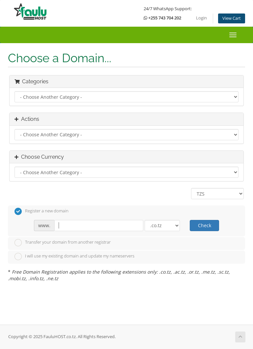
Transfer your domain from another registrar (62, 242)
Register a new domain (41, 211)
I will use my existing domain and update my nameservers (74, 256)
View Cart (231, 18)
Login (201, 18)
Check (204, 225)
